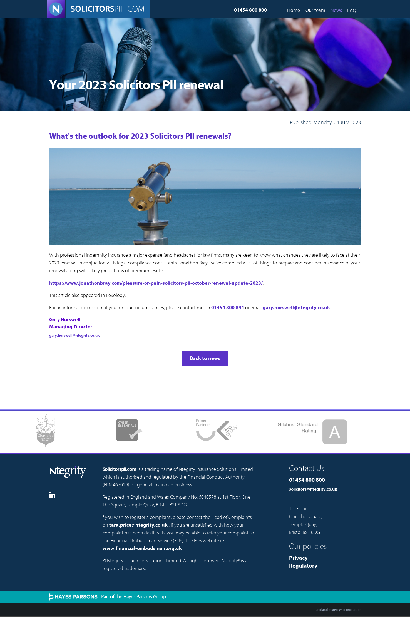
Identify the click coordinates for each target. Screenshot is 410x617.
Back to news (205, 358)
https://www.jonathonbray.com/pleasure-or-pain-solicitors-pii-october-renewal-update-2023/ (156, 283)
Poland (322, 610)
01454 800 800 (250, 10)
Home (293, 10)
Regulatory (303, 566)
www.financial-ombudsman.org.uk (142, 548)
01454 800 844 (227, 308)
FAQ (351, 10)
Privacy (298, 558)
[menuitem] (294, 8)
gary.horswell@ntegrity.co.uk (296, 308)
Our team (315, 10)
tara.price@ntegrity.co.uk (138, 525)
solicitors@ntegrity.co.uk (313, 489)
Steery (336, 610)
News (336, 10)
